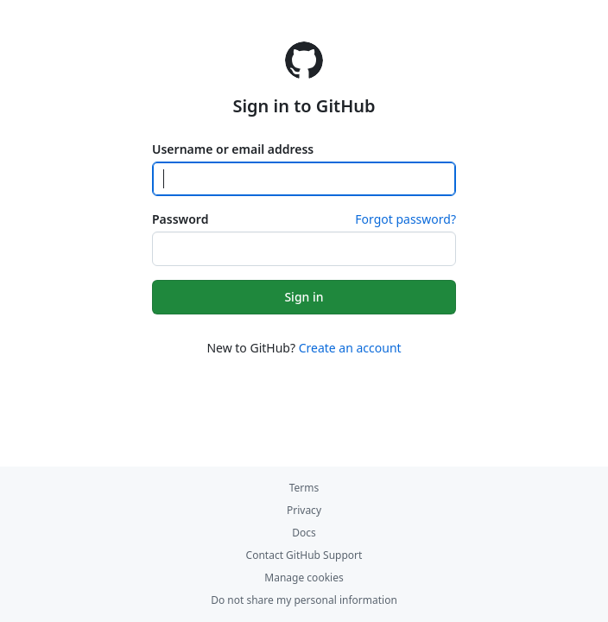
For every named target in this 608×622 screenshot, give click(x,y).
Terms (304, 487)
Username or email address (233, 149)
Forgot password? (405, 219)
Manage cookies (303, 577)
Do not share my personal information (304, 600)
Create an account (350, 348)
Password (180, 219)
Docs (304, 532)
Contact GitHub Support (304, 555)
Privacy (304, 510)
